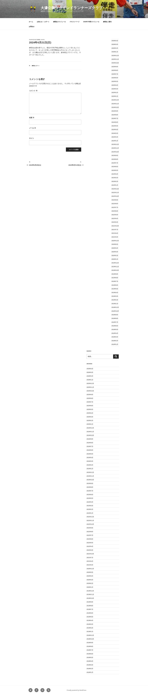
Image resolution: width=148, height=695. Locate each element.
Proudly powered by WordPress (76, 690)
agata (43, 39)
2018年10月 (115, 311)
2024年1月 (115, 141)
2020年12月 (115, 240)
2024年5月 (115, 126)
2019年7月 (115, 281)
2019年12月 (115, 263)
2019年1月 (115, 303)
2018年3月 (115, 337)
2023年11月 (115, 148)
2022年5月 (115, 214)
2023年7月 (115, 163)
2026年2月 (115, 48)
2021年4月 (115, 233)
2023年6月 (115, 166)
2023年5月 (115, 170)
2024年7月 (115, 118)
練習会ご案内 (107, 21)
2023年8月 (115, 159)
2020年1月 (115, 259)
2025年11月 (115, 59)
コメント (33, 91)
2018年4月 (115, 333)
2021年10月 (115, 226)
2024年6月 (115, 122)
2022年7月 (115, 207)
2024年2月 (115, 137)
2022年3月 (115, 222)
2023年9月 (115, 155)
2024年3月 (115, 133)
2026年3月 (115, 44)
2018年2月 (115, 340)
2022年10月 (115, 196)
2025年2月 (115, 92)
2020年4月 (115, 248)
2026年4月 (115, 40)
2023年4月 (115, 174)
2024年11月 (115, 103)
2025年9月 (115, 66)
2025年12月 (115, 55)
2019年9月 (115, 274)
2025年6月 (115, 78)
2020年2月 (115, 255)
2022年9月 (115, 200)
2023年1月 (115, 185)
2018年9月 (115, 315)
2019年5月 (115, 289)
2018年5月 (115, 329)
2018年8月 (115, 318)
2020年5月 (115, 244)
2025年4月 (115, 85)
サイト (31, 138)
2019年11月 (115, 266)
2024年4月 (115, 129)
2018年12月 (115, 307)
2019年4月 (115, 292)
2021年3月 (115, 237)
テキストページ (74, 21)
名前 (31, 117)
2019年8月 (115, 277)
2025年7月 (115, 74)
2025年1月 (115, 96)
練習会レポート (35, 65)
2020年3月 (115, 252)
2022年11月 (115, 192)
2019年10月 (115, 270)
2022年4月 (115, 218)
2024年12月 (115, 100)
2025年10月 (115, 63)
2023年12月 (115, 144)
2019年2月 (115, 300)
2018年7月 (115, 322)
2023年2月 (115, 181)
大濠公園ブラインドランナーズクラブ (72, 8)
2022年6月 (115, 211)
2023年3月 (115, 177)
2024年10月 (115, 107)
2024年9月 (115, 111)
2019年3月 (115, 296)
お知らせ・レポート (43, 21)
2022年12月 (115, 189)
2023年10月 (115, 152)
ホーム (31, 21)
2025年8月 (115, 70)
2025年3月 (115, 89)
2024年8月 (115, 115)
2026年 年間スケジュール (91, 21)
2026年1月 (115, 52)
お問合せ (31, 26)
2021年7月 (115, 229)
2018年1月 (115, 344)
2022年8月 (115, 203)
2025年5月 (115, 81)
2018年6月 (115, 326)
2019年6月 (115, 285)
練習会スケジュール (59, 21)
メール (32, 128)
